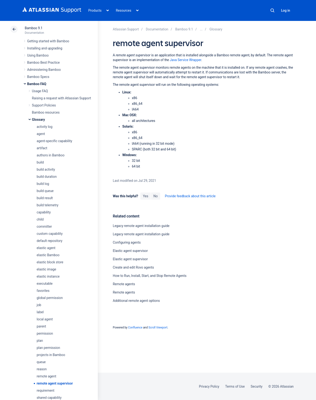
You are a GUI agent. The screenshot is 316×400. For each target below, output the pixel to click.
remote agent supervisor (55, 383)
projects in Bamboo (51, 355)
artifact (42, 148)
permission (45, 333)
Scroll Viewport (158, 327)
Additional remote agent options (136, 301)
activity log (44, 127)
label (40, 312)
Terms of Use (235, 386)
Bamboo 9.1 (34, 28)
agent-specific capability (54, 141)
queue (41, 362)
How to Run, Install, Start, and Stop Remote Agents (150, 276)
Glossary (38, 119)
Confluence (135, 327)
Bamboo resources (45, 112)
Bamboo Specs (38, 77)
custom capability (50, 234)
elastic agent (46, 248)
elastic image (46, 269)
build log (43, 184)
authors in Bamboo (50, 155)
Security (256, 386)
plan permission (48, 348)
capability (44, 212)
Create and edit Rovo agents (133, 267)
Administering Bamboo (44, 70)
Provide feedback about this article (190, 196)
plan (40, 340)
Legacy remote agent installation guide (141, 226)
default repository (49, 241)
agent (41, 134)
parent (41, 326)
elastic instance (48, 276)
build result (45, 198)
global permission (50, 298)
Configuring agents (127, 242)
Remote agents (124, 284)
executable (45, 283)
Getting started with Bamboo (48, 41)
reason (42, 369)
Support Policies (44, 105)
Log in (285, 10)
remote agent (46, 376)
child (40, 219)
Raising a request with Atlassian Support (61, 98)
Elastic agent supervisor (130, 251)
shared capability (49, 398)
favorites (43, 291)
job (39, 305)
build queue (45, 191)
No (155, 196)
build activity (46, 169)
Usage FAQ (40, 91)
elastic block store (50, 262)
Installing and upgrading (44, 48)
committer (44, 226)
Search (272, 10)
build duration (47, 176)
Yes (145, 196)
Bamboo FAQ (36, 84)
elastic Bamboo (48, 255)
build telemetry (47, 205)
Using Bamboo (38, 55)
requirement (45, 390)
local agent (45, 319)
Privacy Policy (209, 386)
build (40, 162)
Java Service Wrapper (185, 60)
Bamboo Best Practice (43, 62)
